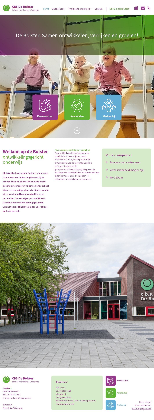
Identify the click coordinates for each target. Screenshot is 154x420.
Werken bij (61, 394)
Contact (99, 8)
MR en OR (60, 387)
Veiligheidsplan (63, 397)
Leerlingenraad (63, 390)
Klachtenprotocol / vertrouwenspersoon (75, 400)
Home (46, 8)
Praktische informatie (79, 8)
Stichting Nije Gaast (119, 8)
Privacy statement (65, 403)
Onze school (58, 8)
